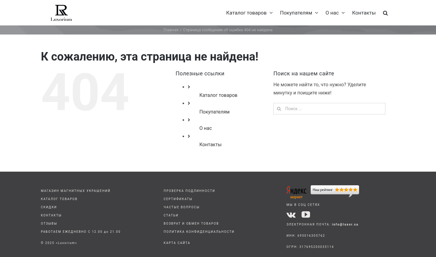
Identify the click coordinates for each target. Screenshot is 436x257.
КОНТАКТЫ (51, 215)
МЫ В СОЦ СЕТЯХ (303, 204)
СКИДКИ (49, 207)
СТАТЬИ (171, 215)
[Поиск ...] (329, 108)
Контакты (210, 144)
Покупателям (214, 112)
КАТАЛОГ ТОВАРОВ (59, 199)
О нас (205, 128)
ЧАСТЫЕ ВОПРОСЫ (182, 207)
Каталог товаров (218, 95)
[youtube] (306, 214)
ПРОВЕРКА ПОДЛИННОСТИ (189, 191)
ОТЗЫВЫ (49, 223)
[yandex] (322, 187)
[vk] (291, 214)
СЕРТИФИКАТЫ (178, 199)
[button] (385, 12)
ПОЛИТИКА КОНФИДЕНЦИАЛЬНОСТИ (199, 231)
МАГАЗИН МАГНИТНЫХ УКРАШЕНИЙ (76, 191)
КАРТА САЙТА (177, 243)
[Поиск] (279, 108)
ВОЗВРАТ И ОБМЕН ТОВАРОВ (191, 223)
